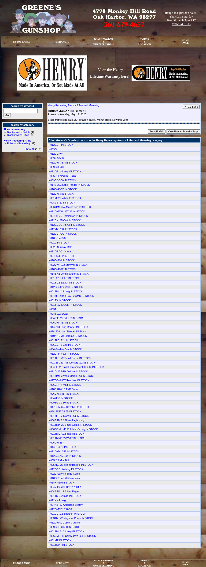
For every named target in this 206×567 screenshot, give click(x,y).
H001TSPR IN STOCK (61, 544)
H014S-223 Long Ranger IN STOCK (69, 184)
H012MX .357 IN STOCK (62, 229)
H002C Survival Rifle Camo (64, 473)
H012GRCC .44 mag (60, 251)
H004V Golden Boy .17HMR (64, 487)
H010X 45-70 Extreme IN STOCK (67, 335)
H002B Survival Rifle (60, 247)
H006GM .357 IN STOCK (62, 322)
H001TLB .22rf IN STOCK (63, 340)
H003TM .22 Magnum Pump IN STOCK (71, 518)
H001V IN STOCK (58, 242)
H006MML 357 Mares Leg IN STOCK (69, 207)
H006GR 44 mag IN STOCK (64, 384)
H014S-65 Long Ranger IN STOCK (68, 273)
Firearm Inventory (14, 129)
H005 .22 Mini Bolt (59, 460)
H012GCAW (55, 153)
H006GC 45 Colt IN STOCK (64, 344)
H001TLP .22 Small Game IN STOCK (69, 358)
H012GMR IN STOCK (61, 193)
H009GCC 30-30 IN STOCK (64, 527)
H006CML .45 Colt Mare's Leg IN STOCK (72, 535)
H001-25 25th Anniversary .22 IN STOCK (71, 362)
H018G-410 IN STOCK (61, 260)
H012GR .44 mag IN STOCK (64, 171)
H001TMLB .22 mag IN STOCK (66, 531)
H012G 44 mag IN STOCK (63, 353)
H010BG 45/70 (57, 238)
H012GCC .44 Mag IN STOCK (65, 469)
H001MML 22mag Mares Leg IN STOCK (71, 375)
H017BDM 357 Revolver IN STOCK (68, 407)
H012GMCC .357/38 (60, 509)
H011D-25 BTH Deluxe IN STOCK (68, 371)
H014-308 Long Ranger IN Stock (67, 331)
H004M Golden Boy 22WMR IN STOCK (71, 295)
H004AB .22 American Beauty (65, 504)
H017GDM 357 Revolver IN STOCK (68, 380)
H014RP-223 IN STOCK (62, 447)
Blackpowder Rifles (18, 135)
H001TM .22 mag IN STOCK (64, 495)
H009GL (53, 149)
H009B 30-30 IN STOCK (62, 180)
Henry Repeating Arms (17, 140)
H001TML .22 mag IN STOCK (65, 291)
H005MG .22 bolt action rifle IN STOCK (70, 464)
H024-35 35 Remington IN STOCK (68, 215)
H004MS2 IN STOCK (60, 398)
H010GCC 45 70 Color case (64, 478)
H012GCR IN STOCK (60, 144)
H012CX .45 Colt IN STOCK (64, 220)
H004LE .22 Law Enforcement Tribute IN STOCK (76, 367)
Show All (29, 149)
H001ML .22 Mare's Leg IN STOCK (68, 415)
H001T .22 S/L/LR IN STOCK (65, 304)
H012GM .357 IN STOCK (62, 162)
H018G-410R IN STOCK (62, 269)
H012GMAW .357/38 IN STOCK (66, 211)
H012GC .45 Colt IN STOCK (64, 455)
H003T (52, 309)
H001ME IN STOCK (59, 540)
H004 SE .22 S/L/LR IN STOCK (66, 318)
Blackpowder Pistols (18, 132)
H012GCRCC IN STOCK (62, 233)
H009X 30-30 (56, 158)
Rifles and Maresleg (18, 143)
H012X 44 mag (57, 500)
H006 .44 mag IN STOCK (62, 175)
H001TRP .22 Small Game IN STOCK (70, 424)
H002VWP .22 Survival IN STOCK (68, 264)
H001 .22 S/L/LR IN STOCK (64, 278)
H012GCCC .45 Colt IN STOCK (66, 224)
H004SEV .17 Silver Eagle (63, 491)
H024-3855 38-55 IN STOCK (64, 411)
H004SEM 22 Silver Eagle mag (66, 420)
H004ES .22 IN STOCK (61, 202)
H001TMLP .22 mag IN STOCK (66, 433)
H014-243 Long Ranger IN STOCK (68, 327)
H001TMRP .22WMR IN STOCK (66, 438)
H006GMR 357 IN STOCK (63, 393)
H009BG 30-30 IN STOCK (63, 402)
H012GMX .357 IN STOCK (63, 451)
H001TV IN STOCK (59, 300)
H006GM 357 (56, 442)
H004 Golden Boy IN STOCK (65, 349)
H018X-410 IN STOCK (61, 482)
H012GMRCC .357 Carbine (64, 522)
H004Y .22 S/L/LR (58, 313)
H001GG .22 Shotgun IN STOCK (67, 513)
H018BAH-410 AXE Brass (63, 389)
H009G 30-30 (56, 167)
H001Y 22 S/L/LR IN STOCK (64, 282)
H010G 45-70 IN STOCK (62, 189)
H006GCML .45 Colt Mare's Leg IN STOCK (73, 429)
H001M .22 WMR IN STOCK (64, 198)
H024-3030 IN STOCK (61, 255)
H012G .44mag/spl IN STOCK (65, 287)
